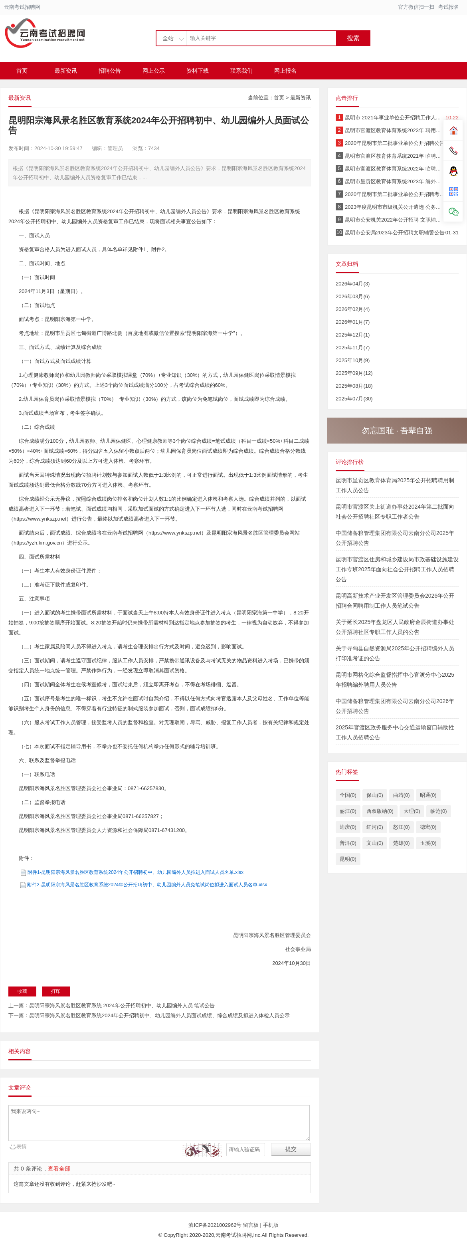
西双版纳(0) (380, 811)
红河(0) (374, 827)
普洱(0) (348, 843)
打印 (56, 991)
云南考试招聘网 (22, 7)
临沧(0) (438, 811)
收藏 (22, 991)
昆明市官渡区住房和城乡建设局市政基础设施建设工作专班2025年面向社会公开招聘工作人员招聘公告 (397, 569)
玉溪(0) (428, 843)
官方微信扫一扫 (416, 7)
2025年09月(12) (354, 373)
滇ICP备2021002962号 (215, 1225)
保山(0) (374, 795)
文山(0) (374, 843)
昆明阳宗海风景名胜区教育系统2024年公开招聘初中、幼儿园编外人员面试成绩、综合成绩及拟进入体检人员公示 (159, 1015)
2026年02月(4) (353, 309)
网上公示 (153, 70)
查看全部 (59, 1168)
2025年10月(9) (353, 360)
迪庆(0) (348, 827)
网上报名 (285, 70)
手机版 (271, 1225)
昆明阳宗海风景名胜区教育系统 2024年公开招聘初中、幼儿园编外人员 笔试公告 (122, 1005)
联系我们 (241, 70)
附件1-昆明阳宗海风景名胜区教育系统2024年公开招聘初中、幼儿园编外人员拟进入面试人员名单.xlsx (135, 872)
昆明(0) (348, 859)
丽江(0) (348, 811)
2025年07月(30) (354, 399)
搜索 (353, 38)
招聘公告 (110, 70)
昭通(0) (428, 795)
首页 (22, 70)
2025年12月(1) (353, 335)
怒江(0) (401, 827)
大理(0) (412, 811)
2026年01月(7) (353, 322)
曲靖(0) (401, 795)
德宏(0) (428, 827)
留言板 (251, 1225)
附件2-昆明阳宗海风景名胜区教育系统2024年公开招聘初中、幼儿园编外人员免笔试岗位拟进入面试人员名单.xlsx (147, 884)
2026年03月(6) (353, 296)
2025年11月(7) (353, 348)
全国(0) (348, 795)
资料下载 (197, 70)
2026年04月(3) (353, 284)
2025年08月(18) (354, 386)
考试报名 (448, 7)
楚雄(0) (401, 843)
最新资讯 (66, 70)
